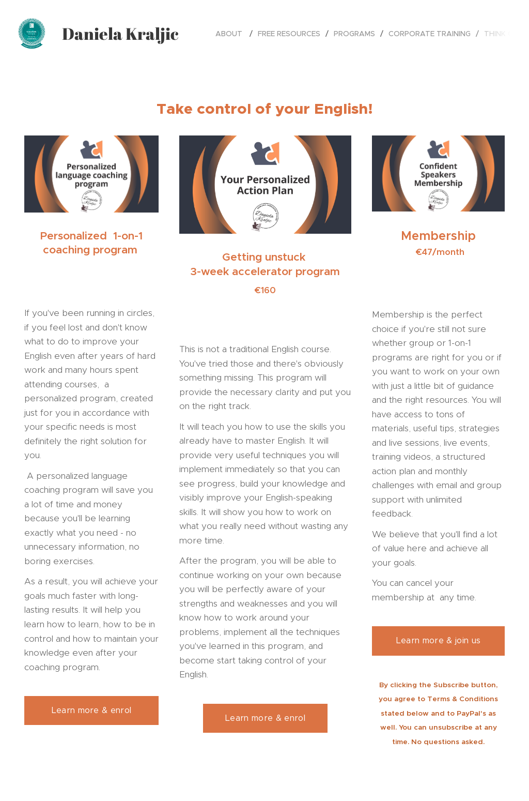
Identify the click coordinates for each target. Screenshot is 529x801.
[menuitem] (233, 34)
